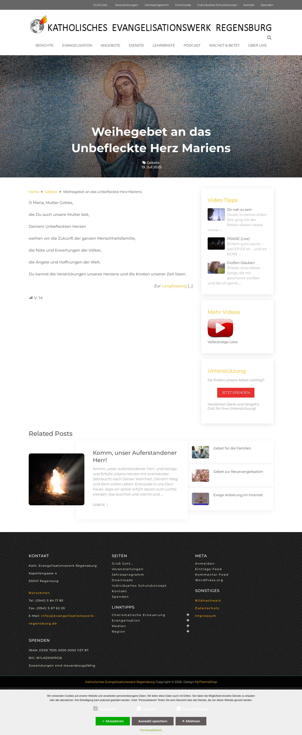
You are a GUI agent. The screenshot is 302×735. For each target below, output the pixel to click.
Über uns (257, 45)
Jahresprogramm (157, 5)
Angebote (110, 45)
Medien (119, 626)
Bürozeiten (39, 593)
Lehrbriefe (164, 45)
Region (118, 631)
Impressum (205, 616)
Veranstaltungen (126, 5)
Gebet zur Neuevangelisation (238, 472)
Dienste (136, 45)
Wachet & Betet (224, 45)
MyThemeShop (206, 682)
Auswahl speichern (152, 721)
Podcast (192, 45)
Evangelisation (77, 45)
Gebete (153, 163)
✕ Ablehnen (191, 721)
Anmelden (205, 563)
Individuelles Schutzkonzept (217, 5)
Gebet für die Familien (232, 448)
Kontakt (248, 5)
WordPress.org (209, 580)
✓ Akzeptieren (113, 721)
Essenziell (104, 708)
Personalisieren (151, 730)
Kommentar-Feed (212, 574)
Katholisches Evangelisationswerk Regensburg (120, 682)
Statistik (146, 708)
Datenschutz (207, 608)
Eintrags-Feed (208, 569)
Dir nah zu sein (239, 210)
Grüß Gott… (101, 5)
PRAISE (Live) (238, 239)
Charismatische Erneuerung (139, 615)
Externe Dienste (193, 708)
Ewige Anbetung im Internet (238, 495)
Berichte (44, 45)
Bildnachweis (208, 600)
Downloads (183, 5)
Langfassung (174, 286)
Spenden (267, 5)
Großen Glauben (241, 263)
